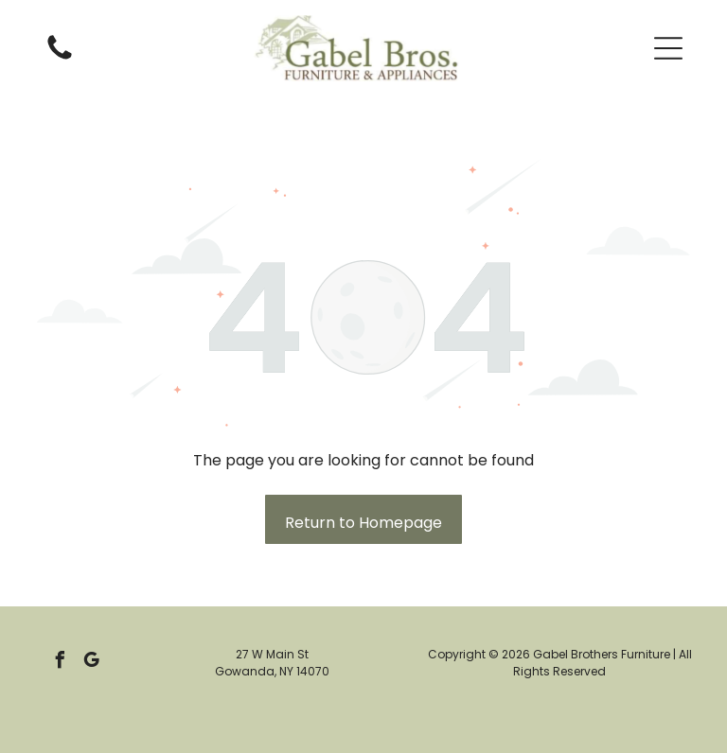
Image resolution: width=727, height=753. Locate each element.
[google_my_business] (92, 662)
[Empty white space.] (59, 58)
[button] (668, 48)
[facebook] (60, 662)
